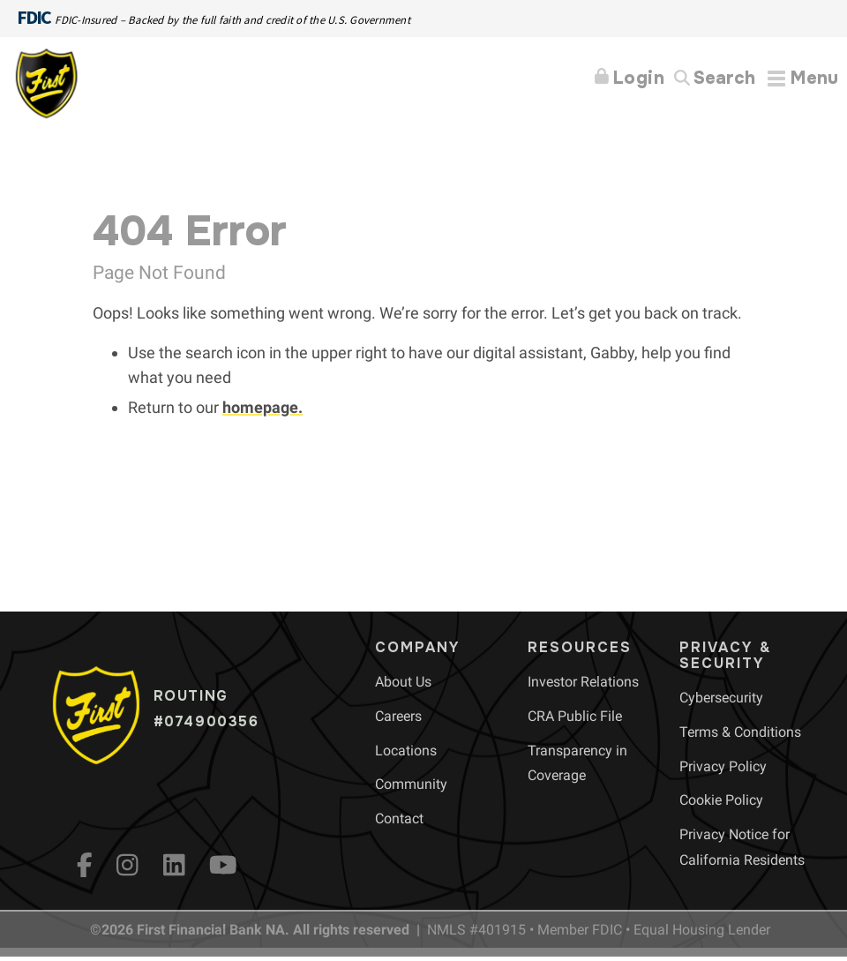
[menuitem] (403, 681)
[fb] (85, 864)
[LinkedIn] (174, 864)
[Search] (714, 79)
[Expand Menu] (803, 78)
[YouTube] (223, 864)
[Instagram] (127, 864)
